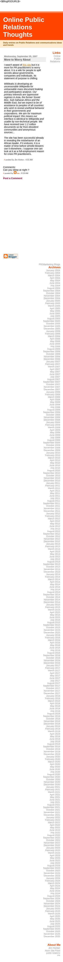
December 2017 (52, 693)
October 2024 (53, 901)
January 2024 (53, 878)
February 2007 (52, 364)
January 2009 (53, 422)
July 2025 (55, 923)
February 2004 (52, 273)
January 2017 (53, 665)
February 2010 (52, 455)
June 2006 (54, 344)
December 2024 (52, 906)
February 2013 (52, 546)
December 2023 (52, 875)
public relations (53, 953)
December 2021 (52, 815)
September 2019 (51, 746)
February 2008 (52, 394)
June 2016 (54, 647)
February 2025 (52, 911)
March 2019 (54, 731)
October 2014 (53, 597)
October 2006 (53, 354)
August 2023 (53, 865)
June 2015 (54, 617)
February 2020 (52, 759)
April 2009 (55, 430)
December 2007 (52, 389)
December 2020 (52, 784)
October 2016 (53, 658)
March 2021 (54, 792)
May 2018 (55, 706)
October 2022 (53, 840)
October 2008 (53, 414)
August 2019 (53, 744)
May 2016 (55, 645)
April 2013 (55, 551)
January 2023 (53, 848)
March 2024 (54, 883)
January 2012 (53, 513)
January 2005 (53, 301)
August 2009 (53, 440)
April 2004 (55, 278)
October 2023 (53, 870)
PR (58, 955)
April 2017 (55, 673)
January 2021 (53, 787)
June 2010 (54, 465)
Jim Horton (54, 948)
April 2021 (55, 794)
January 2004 (53, 270)
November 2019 (52, 751)
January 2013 (53, 544)
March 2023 (54, 853)
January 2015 (53, 604)
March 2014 (54, 579)
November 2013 (52, 569)
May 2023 (55, 858)
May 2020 (55, 766)
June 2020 (54, 769)
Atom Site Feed (52, 950)
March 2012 (54, 518)
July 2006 (55, 346)
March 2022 (54, 822)
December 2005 (52, 328)
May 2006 (55, 341)
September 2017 (51, 685)
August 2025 (53, 926)
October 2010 (53, 475)
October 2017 (53, 688)
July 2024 (55, 893)
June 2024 (54, 891)
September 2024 (51, 898)
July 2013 (55, 559)
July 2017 (55, 680)
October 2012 (53, 536)
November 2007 (52, 387)
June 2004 (54, 283)
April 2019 (55, 734)
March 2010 (54, 458)
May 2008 (55, 402)
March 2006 (54, 336)
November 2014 (52, 599)
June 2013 (54, 556)
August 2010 (53, 470)
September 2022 (51, 837)
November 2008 (52, 417)
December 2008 (52, 420)
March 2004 (54, 275)
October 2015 (53, 627)
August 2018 (53, 713)
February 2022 (52, 820)
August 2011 (53, 501)
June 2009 (54, 435)
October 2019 (53, 749)
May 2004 (55, 280)
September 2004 (51, 290)
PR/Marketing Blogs (49, 264)
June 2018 (54, 708)
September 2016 (51, 655)
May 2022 (55, 827)
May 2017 (55, 675)
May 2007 (55, 371)
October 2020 (53, 779)
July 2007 (55, 376)
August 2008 (53, 409)
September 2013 (51, 564)
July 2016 (55, 650)
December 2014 (52, 602)
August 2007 (53, 379)
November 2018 (52, 721)
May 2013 (55, 554)
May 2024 (55, 888)
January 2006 (53, 331)
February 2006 (52, 333)
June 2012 (54, 526)
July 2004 (55, 285)
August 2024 (53, 896)
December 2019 (52, 754)
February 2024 (52, 880)
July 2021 (55, 802)
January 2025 (53, 908)
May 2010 (55, 463)
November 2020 (52, 782)
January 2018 (53, 696)
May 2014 (55, 584)
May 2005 (55, 311)
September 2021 (51, 807)
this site (27, 64)
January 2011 (53, 483)
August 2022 (53, 835)
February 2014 (52, 577)
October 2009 (53, 445)
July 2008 (55, 407)
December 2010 (52, 480)
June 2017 (54, 678)
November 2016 (52, 660)
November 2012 (52, 539)
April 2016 (55, 642)
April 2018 (55, 703)
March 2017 (54, 670)
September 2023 (51, 868)
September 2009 (51, 442)
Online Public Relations (55, 59)
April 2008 (55, 399)
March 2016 (54, 640)
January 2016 (53, 635)
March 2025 (54, 913)
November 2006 (52, 356)
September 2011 (51, 503)
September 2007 (51, 382)
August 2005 (53, 318)
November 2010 (52, 478)
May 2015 (55, 615)
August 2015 (53, 622)
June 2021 (54, 799)
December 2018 (52, 723)
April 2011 (55, 490)
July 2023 (55, 863)
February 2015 (52, 607)
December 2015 (52, 632)
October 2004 (53, 293)
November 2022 (52, 842)
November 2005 (52, 326)
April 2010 (55, 460)
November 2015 (52, 630)
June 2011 (54, 496)
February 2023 (52, 850)
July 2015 (55, 620)
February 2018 (52, 698)
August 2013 (53, 561)
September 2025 (51, 929)
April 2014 (55, 582)
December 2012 (52, 541)
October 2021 (53, 810)
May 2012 (55, 523)
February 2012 (52, 516)
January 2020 (53, 756)
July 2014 (55, 589)
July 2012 (55, 528)
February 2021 (52, 789)
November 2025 (52, 934)
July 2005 (55, 316)
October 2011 (53, 506)
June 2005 (54, 313)
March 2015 (54, 609)
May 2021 (55, 797)
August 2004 (53, 288)
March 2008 (54, 397)
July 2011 (55, 498)
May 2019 (55, 736)
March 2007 (54, 366)
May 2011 (55, 493)
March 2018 (54, 701)
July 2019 (55, 741)
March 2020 (54, 761)
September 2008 (51, 412)
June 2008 (54, 404)
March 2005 (54, 306)
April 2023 (55, 855)
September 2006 (51, 351)
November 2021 (52, 812)
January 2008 (53, 392)
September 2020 (51, 777)
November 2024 (52, 903)
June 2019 (54, 739)
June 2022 (54, 830)
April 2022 (55, 825)
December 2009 (52, 450)
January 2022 (53, 817)
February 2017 (52, 668)
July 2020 (55, 772)
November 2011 (52, 508)
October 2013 (53, 566)
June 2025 (54, 921)
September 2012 (51, 533)
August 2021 (53, 804)
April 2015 (55, 612)
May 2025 (55, 918)
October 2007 (53, 384)
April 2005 (55, 308)
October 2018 (53, 718)
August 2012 (53, 531)
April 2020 (55, 764)
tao (18, 173)
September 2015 (51, 625)
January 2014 (53, 574)
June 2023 (54, 860)
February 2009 (52, 425)
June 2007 (54, 374)
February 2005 (52, 303)
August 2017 (53, 683)
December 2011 (52, 511)
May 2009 (55, 432)
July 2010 (55, 468)
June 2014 (54, 587)
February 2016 (52, 637)
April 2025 (55, 916)
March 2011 (54, 488)
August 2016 (53, 653)
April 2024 (55, 886)
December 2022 (52, 845)
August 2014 (53, 592)
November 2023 (52, 873)
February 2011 (52, 485)
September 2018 (51, 716)
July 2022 (55, 832)
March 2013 (54, 549)
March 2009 (54, 427)
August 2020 (53, 774)
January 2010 (53, 452)
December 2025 (52, 936)
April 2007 (55, 369)
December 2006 (52, 359)
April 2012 (55, 521)
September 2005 (51, 321)
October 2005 (53, 323)
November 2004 (52, 295)
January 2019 (53, 726)
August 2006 (53, 349)
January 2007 (53, 361)
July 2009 (55, 437)
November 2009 (52, 447)
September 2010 (51, 473)
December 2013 (52, 571)
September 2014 (51, 594)
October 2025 (53, 931)
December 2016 (52, 663)
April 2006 (55, 338)
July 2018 (55, 711)
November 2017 (52, 691)
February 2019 (52, 728)
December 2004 (52, 298)
